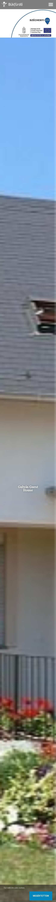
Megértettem (41, 896)
